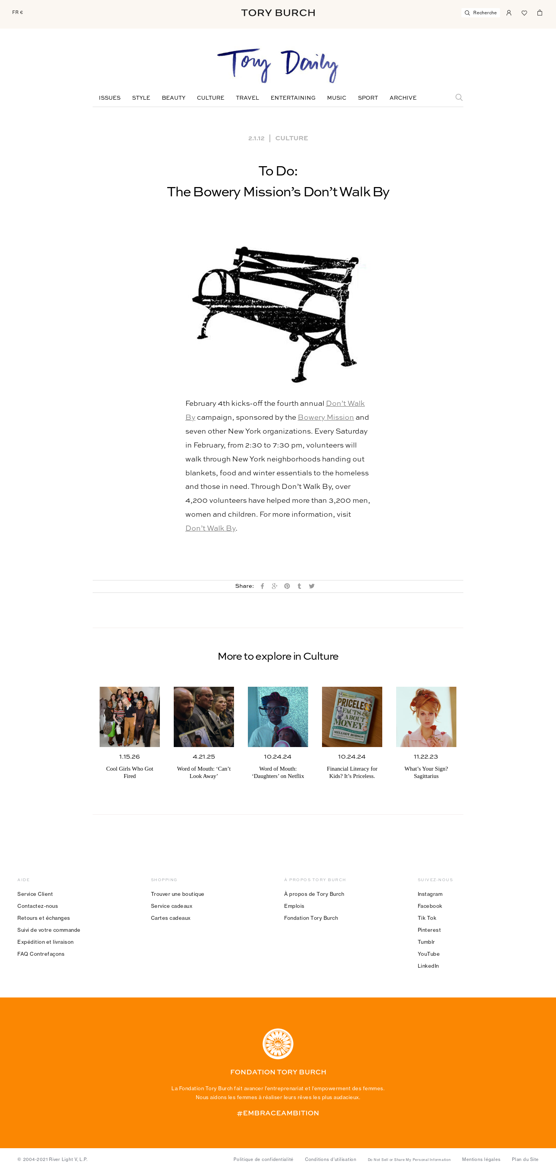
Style (141, 98)
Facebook (430, 906)
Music (336, 98)
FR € (17, 12)
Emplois (294, 906)
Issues (109, 98)
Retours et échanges (43, 918)
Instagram (430, 894)
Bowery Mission (326, 417)
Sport (368, 98)
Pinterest (429, 930)
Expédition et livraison (45, 942)
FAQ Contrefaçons (40, 954)
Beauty (173, 98)
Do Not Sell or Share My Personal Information (409, 1160)
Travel (247, 98)
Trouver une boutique (178, 894)
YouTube (429, 954)
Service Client (35, 894)
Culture (210, 98)
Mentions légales (481, 1159)
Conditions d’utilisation (330, 1159)
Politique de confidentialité (263, 1159)
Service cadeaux (172, 906)
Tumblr (426, 942)
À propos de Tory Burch (314, 894)
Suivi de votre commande (49, 930)
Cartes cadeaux (171, 918)
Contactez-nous (37, 906)
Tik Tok (427, 918)
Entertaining (293, 98)
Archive (403, 98)
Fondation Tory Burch (311, 918)
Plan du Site (525, 1159)
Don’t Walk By (210, 528)
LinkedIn (428, 966)
